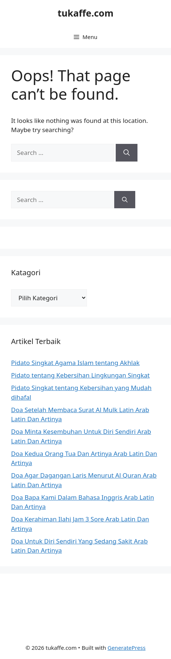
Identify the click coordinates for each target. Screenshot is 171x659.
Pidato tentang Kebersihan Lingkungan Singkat (80, 375)
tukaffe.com (85, 13)
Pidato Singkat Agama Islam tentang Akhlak (75, 362)
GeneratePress (127, 647)
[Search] (126, 153)
